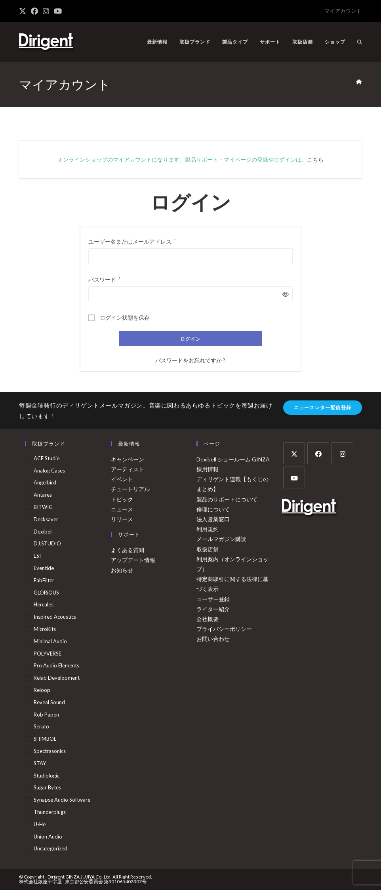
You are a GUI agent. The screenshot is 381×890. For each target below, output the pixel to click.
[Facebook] (318, 453)
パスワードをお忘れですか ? (190, 360)
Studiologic (46, 775)
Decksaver (46, 519)
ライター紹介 (213, 609)
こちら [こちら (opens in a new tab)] (315, 159)
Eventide (44, 568)
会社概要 (207, 619)
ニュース (122, 509)
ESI (37, 556)
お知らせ (122, 570)
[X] (294, 453)
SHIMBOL (45, 739)
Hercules (43, 604)
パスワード (104, 278)
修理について (213, 509)
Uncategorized (50, 848)
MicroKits (45, 629)
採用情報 (207, 469)
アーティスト (127, 469)
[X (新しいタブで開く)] (24, 11)
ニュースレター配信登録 (322, 407)
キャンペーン (127, 459)
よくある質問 (127, 550)
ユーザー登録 (213, 599)
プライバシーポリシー (224, 628)
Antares (43, 495)
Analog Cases (49, 470)
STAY (40, 763)
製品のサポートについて (226, 499)
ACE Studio (47, 458)
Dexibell (43, 531)
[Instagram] (342, 453)
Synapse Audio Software (62, 800)
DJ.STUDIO (47, 543)
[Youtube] (294, 477)
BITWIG (43, 507)
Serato (41, 726)
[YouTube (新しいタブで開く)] (57, 11)
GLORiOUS (46, 592)
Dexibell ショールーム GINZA (233, 459)
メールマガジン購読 (221, 539)
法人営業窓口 (213, 519)
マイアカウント (343, 11)
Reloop (42, 690)
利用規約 (207, 529)
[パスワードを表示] (284, 294)
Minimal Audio (50, 641)
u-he (40, 824)
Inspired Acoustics (55, 617)
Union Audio (48, 836)
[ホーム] (359, 82)
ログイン (190, 339)
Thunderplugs (50, 812)
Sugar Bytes (47, 787)
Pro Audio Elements (56, 665)
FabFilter (44, 580)
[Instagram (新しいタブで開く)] (45, 11)
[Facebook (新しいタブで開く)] (34, 11)
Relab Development (57, 678)
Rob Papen (46, 714)
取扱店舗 (207, 549)
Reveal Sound (49, 702)
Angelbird (45, 482)
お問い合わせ (213, 638)
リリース (122, 519)
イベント (122, 479)
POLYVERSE (47, 653)
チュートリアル (130, 489)
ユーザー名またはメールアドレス (132, 240)
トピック (122, 499)
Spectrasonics (50, 751)
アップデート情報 (133, 559)
